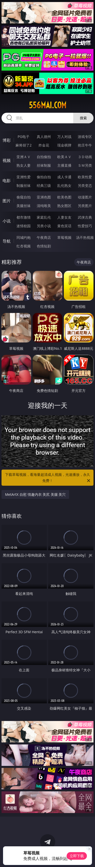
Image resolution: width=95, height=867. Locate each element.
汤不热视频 (85, 237)
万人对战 (64, 136)
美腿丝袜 (23, 205)
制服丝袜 (23, 185)
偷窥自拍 (23, 197)
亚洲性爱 (23, 177)
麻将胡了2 (23, 145)
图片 (7, 201)
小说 (7, 221)
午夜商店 (44, 237)
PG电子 (23, 136)
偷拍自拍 (44, 177)
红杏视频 (23, 246)
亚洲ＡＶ (23, 156)
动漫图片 (85, 197)
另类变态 (85, 185)
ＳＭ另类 (85, 165)
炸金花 (44, 145)
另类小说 (44, 225)
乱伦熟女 (64, 185)
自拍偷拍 (44, 156)
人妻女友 (64, 217)
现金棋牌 (64, 145)
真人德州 (44, 136)
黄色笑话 (64, 225)
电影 (7, 180)
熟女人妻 (23, 165)
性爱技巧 (85, 225)
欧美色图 (64, 197)
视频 (7, 160)
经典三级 (44, 185)
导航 (7, 241)
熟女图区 (64, 205)
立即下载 (77, 855)
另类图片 (85, 205)
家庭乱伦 (44, 217)
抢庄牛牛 (85, 145)
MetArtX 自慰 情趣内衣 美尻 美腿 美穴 (35, 494)
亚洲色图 (44, 197)
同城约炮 (23, 237)
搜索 (83, 117)
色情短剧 (44, 246)
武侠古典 (85, 217)
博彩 (7, 140)
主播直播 (64, 165)
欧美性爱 (85, 177)
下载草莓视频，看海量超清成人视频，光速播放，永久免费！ (48, 478)
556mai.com (47, 105)
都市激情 (23, 217)
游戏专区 (85, 136)
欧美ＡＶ (64, 156)
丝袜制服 (44, 165)
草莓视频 (64, 237)
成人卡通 (64, 177)
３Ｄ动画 (85, 156)
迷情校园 (23, 225)
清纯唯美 (44, 205)
